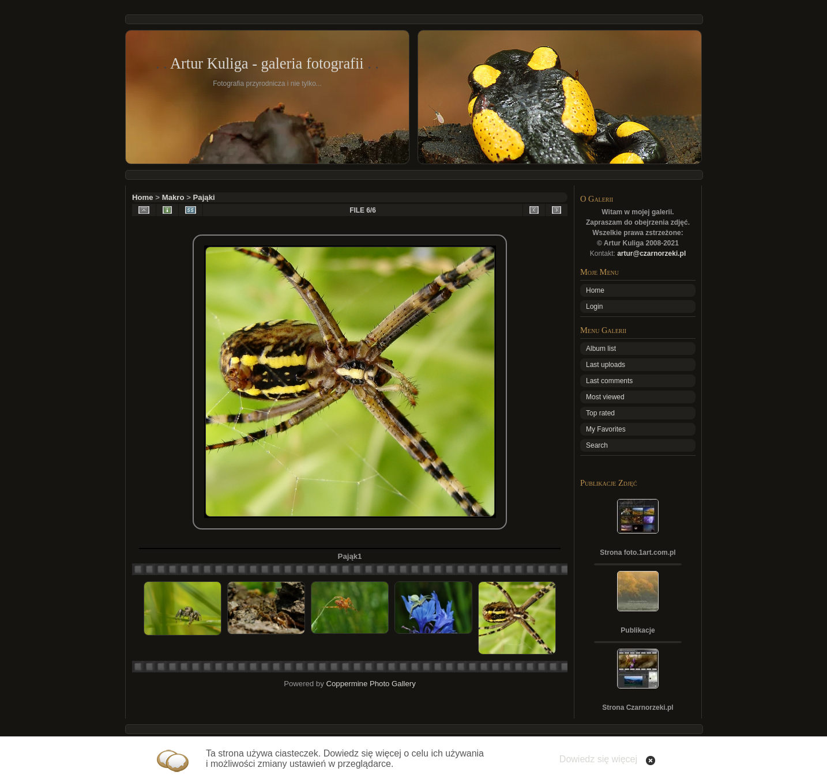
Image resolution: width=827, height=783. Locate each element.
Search (597, 445)
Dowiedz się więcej (598, 759)
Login (594, 306)
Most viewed (605, 397)
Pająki (204, 197)
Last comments (609, 381)
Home (142, 197)
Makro (173, 197)
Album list (601, 349)
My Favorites (606, 429)
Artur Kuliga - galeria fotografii (267, 63)
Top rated (600, 413)
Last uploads (605, 365)
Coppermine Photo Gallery (370, 683)
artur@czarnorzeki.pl (651, 253)
